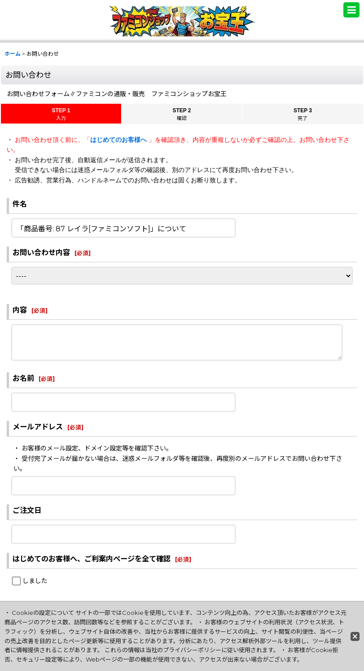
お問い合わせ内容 (41, 252)
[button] (351, 10)
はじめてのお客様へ (119, 139)
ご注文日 (27, 510)
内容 (20, 309)
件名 (20, 203)
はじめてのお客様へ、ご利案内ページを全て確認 (92, 558)
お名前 (23, 378)
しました (35, 581)
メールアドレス (38, 426)
